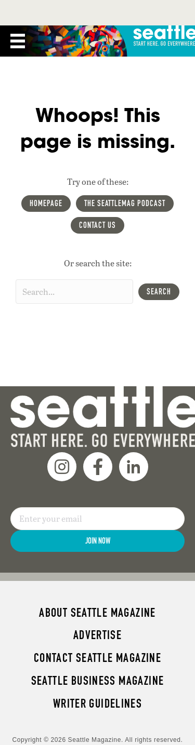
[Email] (97, 518)
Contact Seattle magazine (97, 658)
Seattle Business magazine (97, 680)
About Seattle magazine (97, 612)
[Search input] (74, 291)
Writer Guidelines (97, 703)
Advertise (97, 635)
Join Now (97, 541)
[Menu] (17, 41)
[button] (158, 291)
